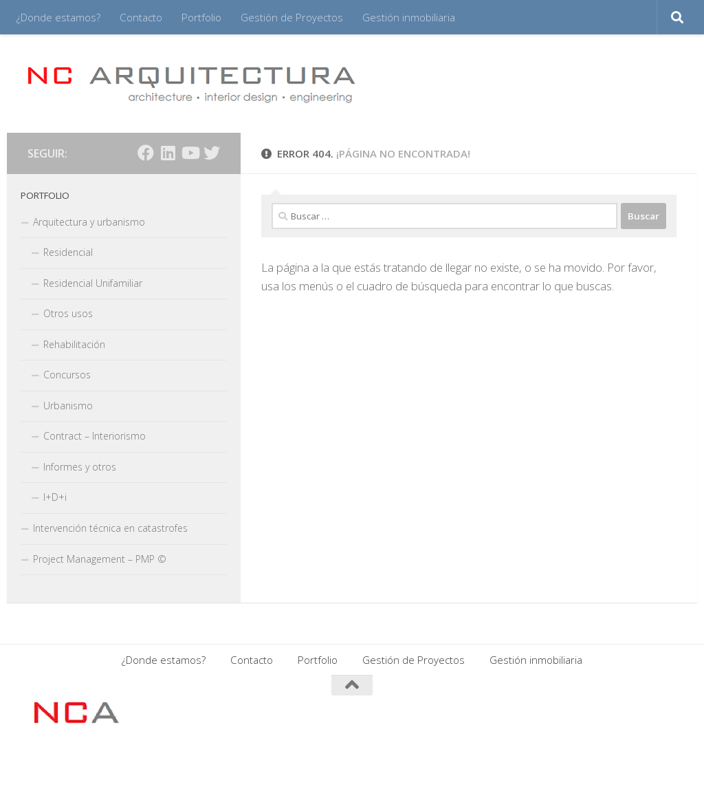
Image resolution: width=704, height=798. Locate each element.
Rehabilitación (74, 344)
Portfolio (201, 17)
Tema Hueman (195, 769)
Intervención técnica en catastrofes (110, 528)
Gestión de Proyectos (292, 17)
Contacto (141, 17)
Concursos (67, 374)
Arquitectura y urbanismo (89, 221)
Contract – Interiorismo (94, 435)
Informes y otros (79, 466)
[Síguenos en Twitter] (212, 152)
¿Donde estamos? (58, 17)
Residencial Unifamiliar (92, 283)
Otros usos (68, 313)
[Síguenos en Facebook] (146, 152)
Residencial (68, 252)
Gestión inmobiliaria (408, 17)
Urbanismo (68, 405)
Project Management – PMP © (99, 558)
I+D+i (55, 497)
